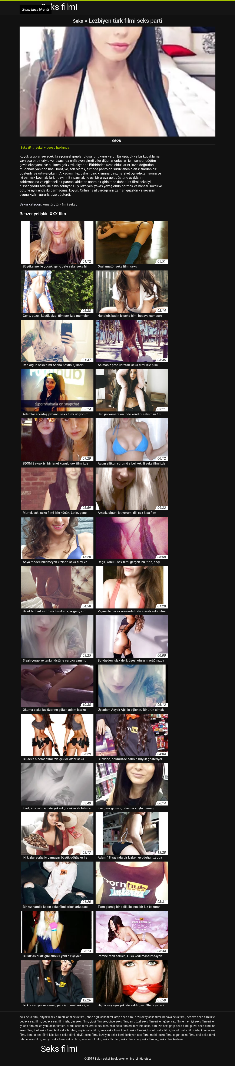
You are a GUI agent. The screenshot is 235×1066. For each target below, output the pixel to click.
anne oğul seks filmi (100, 1019)
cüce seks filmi (118, 1023)
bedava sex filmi (30, 1023)
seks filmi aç (150, 1041)
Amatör (49, 206)
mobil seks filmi (160, 1036)
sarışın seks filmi (53, 1041)
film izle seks (141, 1027)
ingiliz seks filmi (88, 1032)
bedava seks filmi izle (201, 1019)
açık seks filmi (29, 1019)
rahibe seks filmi (30, 1041)
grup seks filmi (179, 1027)
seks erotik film (91, 1041)
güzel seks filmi (200, 1027)
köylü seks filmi (87, 1036)
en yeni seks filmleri (52, 1027)
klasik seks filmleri (133, 1032)
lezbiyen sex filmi (137, 1036)
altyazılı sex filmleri (52, 1019)
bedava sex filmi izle (56, 1023)
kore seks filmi (65, 1036)
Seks (78, 20)
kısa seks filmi (110, 1032)
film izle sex (160, 1027)
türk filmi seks (68, 206)
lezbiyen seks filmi (111, 1036)
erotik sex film (98, 1027)
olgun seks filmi (183, 1036)
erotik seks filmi (77, 1027)
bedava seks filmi (173, 1019)
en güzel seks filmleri (144, 1023)
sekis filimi (73, 1041)
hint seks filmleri (65, 1032)
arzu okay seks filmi (148, 1019)
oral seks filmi (205, 1036)
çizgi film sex (98, 1023)
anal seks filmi (75, 1019)
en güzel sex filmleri (172, 1023)
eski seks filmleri (120, 1027)
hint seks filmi (43, 1032)
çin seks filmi (79, 1023)
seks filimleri (111, 1041)
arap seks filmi (123, 1019)
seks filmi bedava (171, 1041)
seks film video (130, 1041)
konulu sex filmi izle (40, 1036)
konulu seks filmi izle (186, 1032)
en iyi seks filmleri (199, 1023)
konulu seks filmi (159, 1032)
